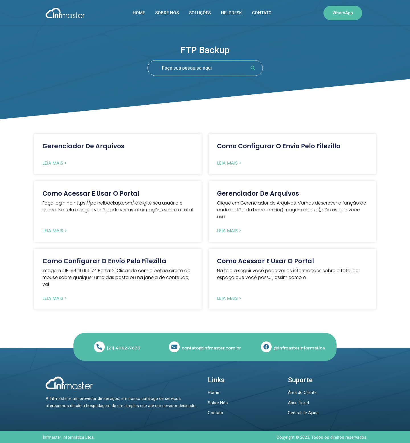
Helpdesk (231, 12)
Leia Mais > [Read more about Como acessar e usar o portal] (54, 230)
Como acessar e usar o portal (91, 193)
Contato (262, 12)
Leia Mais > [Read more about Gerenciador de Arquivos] (54, 163)
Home (139, 12)
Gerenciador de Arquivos (83, 146)
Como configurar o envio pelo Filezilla (279, 146)
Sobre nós (167, 12)
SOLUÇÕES (200, 12)
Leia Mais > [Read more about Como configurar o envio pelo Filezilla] (229, 163)
